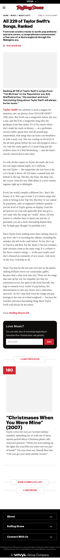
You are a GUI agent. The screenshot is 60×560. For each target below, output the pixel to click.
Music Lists (24, 15)
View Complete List (30, 482)
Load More (30, 490)
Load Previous (30, 359)
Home (5, 15)
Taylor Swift (10, 110)
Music (14, 15)
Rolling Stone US (19, 313)
